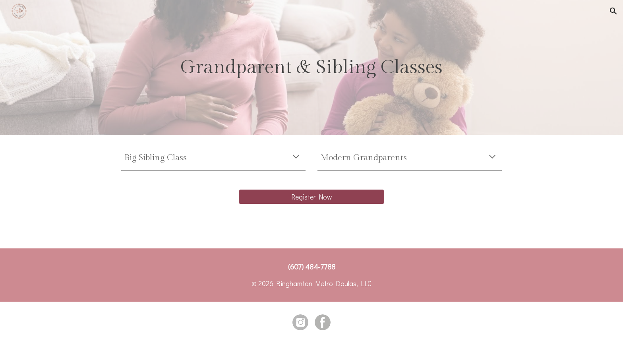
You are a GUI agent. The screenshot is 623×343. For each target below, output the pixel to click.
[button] (613, 11)
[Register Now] (311, 196)
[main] (311, 67)
